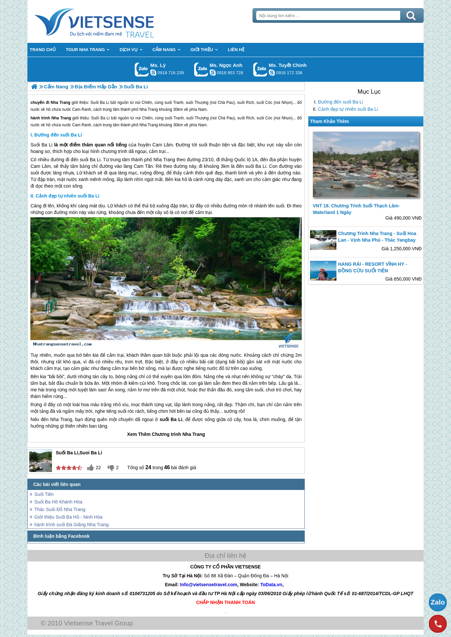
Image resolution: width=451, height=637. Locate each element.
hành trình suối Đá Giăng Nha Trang (71, 524)
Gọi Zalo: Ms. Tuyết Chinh (260, 69)
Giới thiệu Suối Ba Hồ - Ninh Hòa (68, 517)
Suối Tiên (44, 494)
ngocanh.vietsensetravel (212, 72)
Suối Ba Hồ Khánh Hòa (58, 501)
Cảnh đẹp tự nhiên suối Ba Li (348, 109)
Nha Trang (61, 118)
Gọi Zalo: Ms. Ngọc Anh (201, 69)
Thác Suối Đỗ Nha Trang (60, 509)
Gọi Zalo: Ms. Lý (141, 69)
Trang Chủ (110, 21)
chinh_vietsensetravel (271, 72)
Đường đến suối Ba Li (340, 102)
